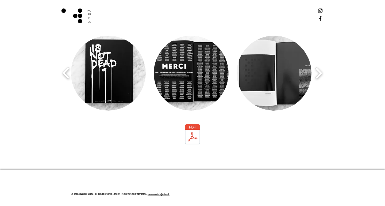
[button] (108, 73)
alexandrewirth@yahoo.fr (159, 194)
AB (89, 14)
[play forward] (319, 73)
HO (89, 10)
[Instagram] (320, 11)
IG (89, 18)
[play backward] (66, 73)
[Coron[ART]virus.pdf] (192, 135)
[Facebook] (320, 18)
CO (89, 22)
